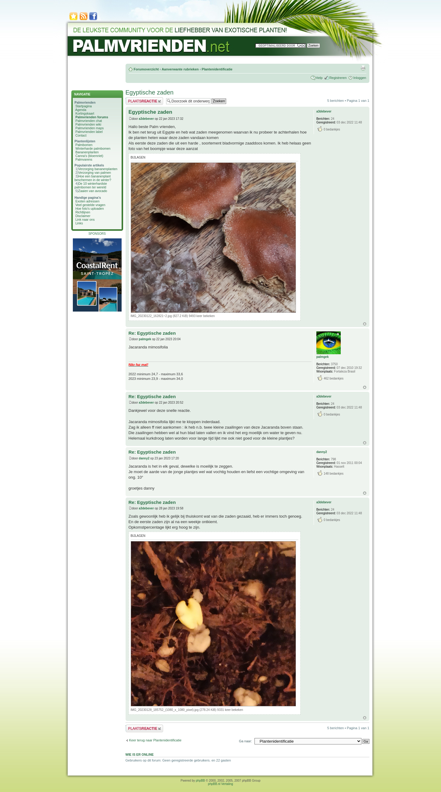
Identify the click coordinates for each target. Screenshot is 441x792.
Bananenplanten (87, 152)
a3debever (146, 118)
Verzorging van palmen (94, 172)
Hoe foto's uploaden (89, 208)
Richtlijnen (82, 212)
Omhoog (364, 324)
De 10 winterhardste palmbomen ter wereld (91, 185)
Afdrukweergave (363, 68)
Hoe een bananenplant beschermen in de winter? (93, 178)
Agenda (80, 110)
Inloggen (359, 78)
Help (319, 78)
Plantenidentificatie (217, 69)
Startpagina (83, 106)
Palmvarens (83, 159)
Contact (80, 135)
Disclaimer (82, 216)
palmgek (145, 339)
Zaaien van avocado (92, 191)
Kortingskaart (84, 113)
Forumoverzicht (146, 69)
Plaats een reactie (144, 101)
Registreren (338, 78)
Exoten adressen (87, 201)
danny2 (144, 458)
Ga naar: (245, 741)
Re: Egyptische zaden (152, 333)
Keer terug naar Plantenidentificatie (155, 740)
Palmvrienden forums (91, 117)
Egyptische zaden (150, 92)
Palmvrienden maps (89, 128)
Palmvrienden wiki (88, 124)
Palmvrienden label (88, 132)
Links (79, 223)
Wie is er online (140, 754)
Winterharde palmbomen (92, 148)
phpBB (200, 780)
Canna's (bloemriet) (89, 156)
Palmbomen (83, 145)
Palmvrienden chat (88, 121)
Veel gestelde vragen (90, 205)
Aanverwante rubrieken (180, 69)
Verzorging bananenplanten (97, 169)
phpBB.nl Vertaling (220, 784)
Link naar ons (84, 219)
